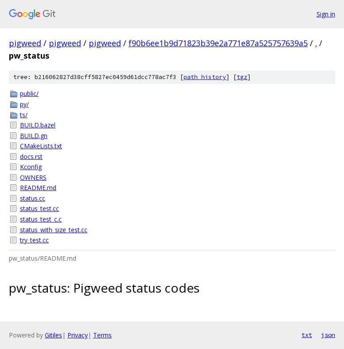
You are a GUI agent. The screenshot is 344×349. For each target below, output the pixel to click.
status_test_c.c (41, 219)
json (328, 335)
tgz (242, 77)
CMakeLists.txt (41, 146)
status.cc (32, 198)
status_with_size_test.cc (53, 230)
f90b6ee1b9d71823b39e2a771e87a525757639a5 (218, 43)
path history (205, 77)
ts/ (23, 115)
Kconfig (31, 167)
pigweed (25, 43)
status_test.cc (39, 208)
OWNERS (33, 177)
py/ (24, 104)
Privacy (77, 335)
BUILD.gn (33, 135)
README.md (38, 187)
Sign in (326, 14)
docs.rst (31, 156)
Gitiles (53, 335)
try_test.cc (34, 240)
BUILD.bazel (37, 125)
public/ (29, 93)
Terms (102, 335)
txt (306, 335)
